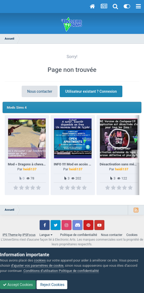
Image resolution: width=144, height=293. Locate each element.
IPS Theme (10, 235)
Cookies (131, 235)
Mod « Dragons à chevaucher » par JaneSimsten (44, 164)
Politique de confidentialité (78, 235)
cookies (40, 260)
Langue (45, 235)
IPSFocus (28, 235)
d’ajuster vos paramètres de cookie (37, 265)
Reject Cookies (51, 285)
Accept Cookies (18, 285)
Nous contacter (39, 91)
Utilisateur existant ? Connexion (91, 91)
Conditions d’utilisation (40, 271)
